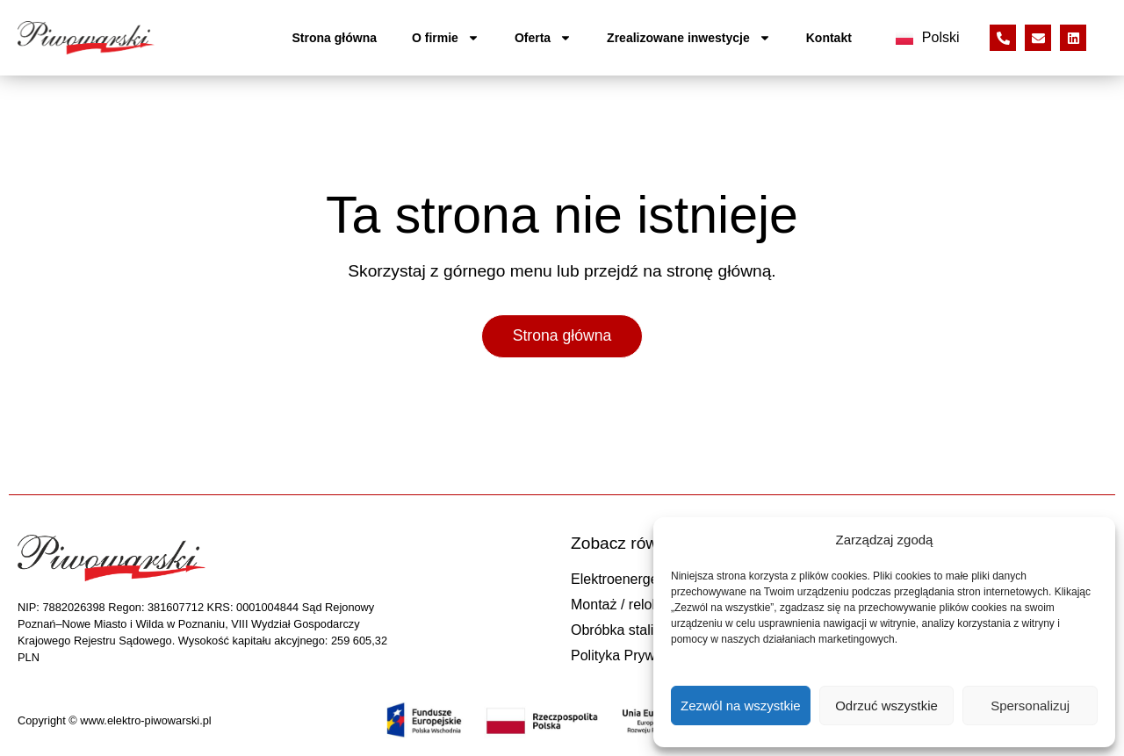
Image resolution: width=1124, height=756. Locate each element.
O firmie (445, 38)
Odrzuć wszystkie (886, 705)
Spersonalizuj (1030, 705)
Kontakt (829, 38)
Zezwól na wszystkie (741, 705)
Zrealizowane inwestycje (689, 38)
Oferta (543, 38)
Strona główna (334, 38)
